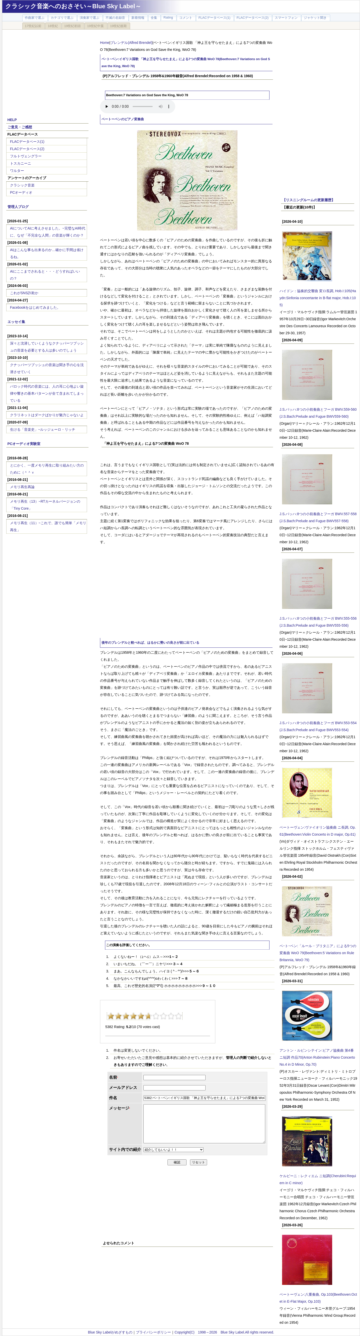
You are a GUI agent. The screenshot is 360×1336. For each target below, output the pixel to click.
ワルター (17, 171)
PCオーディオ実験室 (24, 444)
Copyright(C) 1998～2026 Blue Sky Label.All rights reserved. (224, 1332)
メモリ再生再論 (22, 487)
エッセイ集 (16, 322)
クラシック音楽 (22, 185)
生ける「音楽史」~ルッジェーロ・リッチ (42, 429)
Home (104, 43)
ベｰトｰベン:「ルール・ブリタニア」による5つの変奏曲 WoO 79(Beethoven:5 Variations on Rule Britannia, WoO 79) (318, 953)
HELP (12, 120)
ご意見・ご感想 (20, 127)
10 (178, 1016)
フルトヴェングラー (26, 156)
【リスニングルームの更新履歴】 (308, 200)
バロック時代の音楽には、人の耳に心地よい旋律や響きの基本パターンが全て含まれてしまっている (47, 393)
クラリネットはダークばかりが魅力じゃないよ (47, 415)
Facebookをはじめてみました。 (35, 307)
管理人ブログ (18, 207)
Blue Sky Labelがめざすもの (110, 1332)
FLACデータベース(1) (27, 142)
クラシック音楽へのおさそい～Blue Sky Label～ (73, 6)
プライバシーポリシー (153, 1332)
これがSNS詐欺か (24, 293)
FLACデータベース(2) (27, 149)
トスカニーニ (20, 163)
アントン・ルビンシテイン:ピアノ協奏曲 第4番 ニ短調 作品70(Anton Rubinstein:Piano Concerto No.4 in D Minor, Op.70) (317, 1057)
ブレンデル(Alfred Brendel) (131, 43)
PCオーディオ (21, 192)
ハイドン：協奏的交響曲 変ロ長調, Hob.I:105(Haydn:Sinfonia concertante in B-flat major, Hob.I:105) (318, 298)
